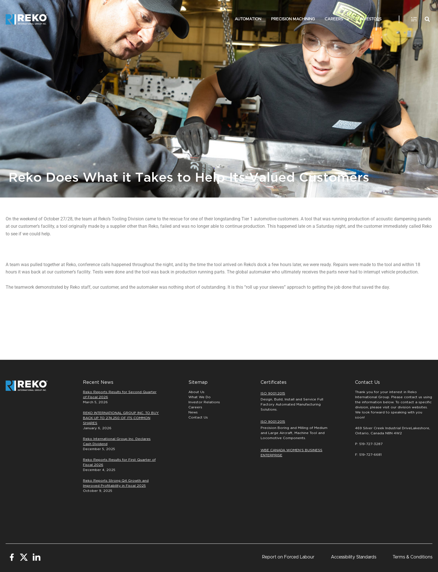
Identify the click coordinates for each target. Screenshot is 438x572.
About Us (196, 392)
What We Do (199, 397)
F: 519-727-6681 (368, 454)
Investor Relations (204, 402)
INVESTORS (371, 19)
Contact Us (198, 417)
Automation (248, 19)
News (193, 412)
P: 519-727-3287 (368, 444)
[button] (413, 19)
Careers (337, 19)
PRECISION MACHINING (293, 19)
